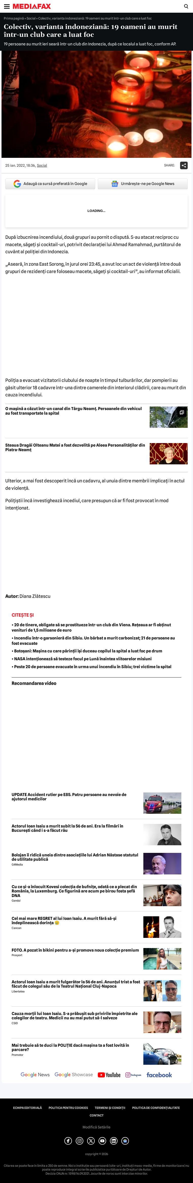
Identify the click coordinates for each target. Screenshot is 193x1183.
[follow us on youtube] (109, 1075)
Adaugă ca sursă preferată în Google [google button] (50, 184)
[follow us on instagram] (133, 1075)
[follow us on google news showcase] (74, 1075)
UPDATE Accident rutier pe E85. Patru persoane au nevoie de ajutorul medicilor (69, 796)
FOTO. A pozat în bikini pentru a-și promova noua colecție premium (75, 950)
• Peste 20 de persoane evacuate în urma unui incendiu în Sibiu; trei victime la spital (91, 666)
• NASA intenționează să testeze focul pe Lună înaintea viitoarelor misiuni (82, 658)
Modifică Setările (96, 1127)
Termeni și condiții (110, 1108)
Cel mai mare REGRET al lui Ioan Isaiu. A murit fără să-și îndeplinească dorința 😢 (64, 920)
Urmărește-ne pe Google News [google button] (143, 184)
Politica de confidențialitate (156, 1108)
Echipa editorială (27, 1108)
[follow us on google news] (35, 1075)
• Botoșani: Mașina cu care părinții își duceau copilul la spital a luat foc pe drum (87, 651)
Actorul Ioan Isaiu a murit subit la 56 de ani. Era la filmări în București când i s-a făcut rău (67, 828)
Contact (97, 1115)
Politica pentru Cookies (68, 1108)
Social (31, 18)
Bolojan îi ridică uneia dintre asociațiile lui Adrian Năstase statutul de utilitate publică (75, 857)
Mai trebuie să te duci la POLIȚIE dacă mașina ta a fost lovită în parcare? (70, 1047)
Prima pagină (14, 18)
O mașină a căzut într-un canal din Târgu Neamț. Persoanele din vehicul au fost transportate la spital (73, 411)
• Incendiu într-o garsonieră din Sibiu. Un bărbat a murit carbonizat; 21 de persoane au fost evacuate (93, 641)
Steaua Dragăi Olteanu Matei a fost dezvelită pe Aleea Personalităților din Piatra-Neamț (75, 447)
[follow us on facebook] (159, 1075)
